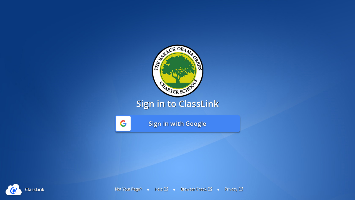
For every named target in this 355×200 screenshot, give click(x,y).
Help (161, 189)
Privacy (234, 189)
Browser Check (196, 189)
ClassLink (34, 189)
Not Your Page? (128, 189)
